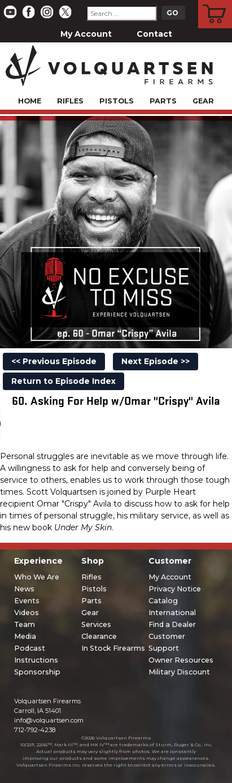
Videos (26, 612)
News (24, 589)
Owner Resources (180, 660)
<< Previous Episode (54, 361)
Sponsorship (37, 672)
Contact (154, 34)
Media (25, 636)
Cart (215, 1)
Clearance (99, 636)
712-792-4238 (34, 730)
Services (96, 624)
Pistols (116, 101)
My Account (86, 34)
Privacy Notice (174, 589)
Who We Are (36, 577)
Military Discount (179, 672)
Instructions (36, 660)
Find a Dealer (172, 624)
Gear (203, 101)
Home (29, 101)
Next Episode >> (155, 361)
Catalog (163, 600)
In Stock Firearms (113, 648)
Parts (163, 101)
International (172, 612)
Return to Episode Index (63, 381)
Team (24, 624)
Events (27, 600)
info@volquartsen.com (49, 720)
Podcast (29, 648)
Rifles (70, 101)
